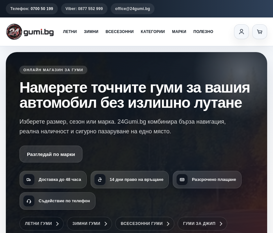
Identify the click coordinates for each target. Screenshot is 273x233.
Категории (153, 31)
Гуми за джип (199, 223)
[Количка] (259, 31)
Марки (179, 31)
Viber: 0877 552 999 (84, 8)
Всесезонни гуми (142, 223)
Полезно (203, 31)
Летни (70, 31)
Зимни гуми (86, 223)
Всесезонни (119, 31)
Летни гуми (38, 223)
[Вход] (241, 31)
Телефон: (31, 8)
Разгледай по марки (51, 154)
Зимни (91, 31)
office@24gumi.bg (132, 8)
